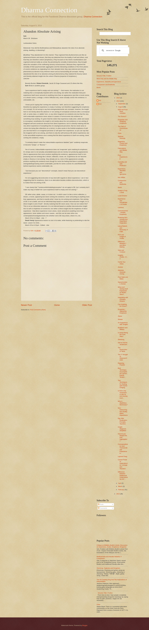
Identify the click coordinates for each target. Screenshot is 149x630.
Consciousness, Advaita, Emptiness (123, 212)
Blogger (84, 625)
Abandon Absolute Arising (121, 272)
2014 (118, 101)
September (122, 104)
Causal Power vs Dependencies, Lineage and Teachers (123, 464)
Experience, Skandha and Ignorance (109, 82)
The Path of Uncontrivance (123, 128)
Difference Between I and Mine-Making (122, 244)
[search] (114, 50)
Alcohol (120, 267)
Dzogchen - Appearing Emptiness (122, 311)
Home (57, 305)
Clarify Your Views (121, 263)
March (120, 486)
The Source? (122, 116)
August (120, 107)
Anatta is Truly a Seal (122, 191)
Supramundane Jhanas (122, 283)
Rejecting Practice (121, 364)
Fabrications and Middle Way (122, 150)
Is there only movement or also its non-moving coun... (122, 394)
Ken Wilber (121, 177)
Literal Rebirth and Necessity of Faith (123, 228)
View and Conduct (121, 251)
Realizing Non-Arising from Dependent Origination (123, 220)
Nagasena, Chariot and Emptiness (122, 143)
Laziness (121, 207)
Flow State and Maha (123, 278)
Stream (120, 319)
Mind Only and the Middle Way (107, 79)
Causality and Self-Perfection (122, 163)
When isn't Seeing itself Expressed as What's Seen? (123, 290)
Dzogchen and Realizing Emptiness (122, 121)
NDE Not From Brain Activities (123, 111)
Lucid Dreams (122, 196)
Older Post (87, 305)
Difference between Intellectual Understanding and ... (123, 475)
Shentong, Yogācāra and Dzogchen (108, 568)
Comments (102, 508)
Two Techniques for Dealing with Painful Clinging (122, 384)
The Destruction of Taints (122, 349)
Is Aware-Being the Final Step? (123, 334)
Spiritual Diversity (121, 137)
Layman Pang (122, 456)
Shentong (121, 339)
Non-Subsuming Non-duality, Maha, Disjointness (123, 411)
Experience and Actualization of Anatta (122, 201)
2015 (118, 98)
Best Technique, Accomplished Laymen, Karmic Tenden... (122, 372)
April (120, 483)
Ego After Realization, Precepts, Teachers (122, 421)
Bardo (99, 87)
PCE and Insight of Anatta (122, 236)
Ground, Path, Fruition (104, 76)
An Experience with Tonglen (123, 323)
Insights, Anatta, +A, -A (123, 257)
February (121, 489)
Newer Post (26, 305)
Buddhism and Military (122, 328)
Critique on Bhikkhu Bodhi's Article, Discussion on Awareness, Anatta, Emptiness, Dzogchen (112, 546)
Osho (119, 133)
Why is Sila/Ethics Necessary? (122, 403)
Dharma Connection (49, 10)
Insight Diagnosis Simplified (122, 428)
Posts (100, 504)
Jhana (120, 316)
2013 (118, 494)
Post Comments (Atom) (38, 310)
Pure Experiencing (122, 157)
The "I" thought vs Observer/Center (123, 357)
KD (100, 100)
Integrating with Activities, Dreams (123, 299)
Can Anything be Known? (122, 305)
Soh (100, 104)
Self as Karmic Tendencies (122, 343)
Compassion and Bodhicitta (106, 84)
